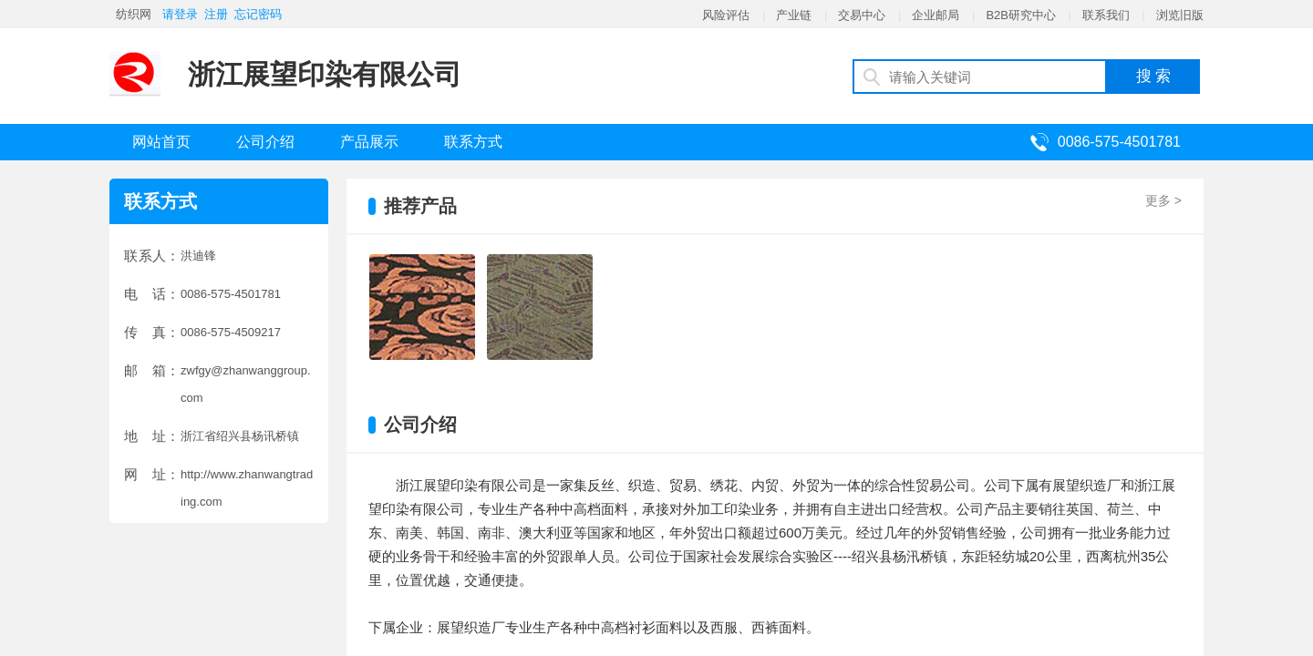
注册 (216, 14)
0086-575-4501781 (1119, 141)
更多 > (1163, 200)
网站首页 (161, 141)
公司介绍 (265, 141)
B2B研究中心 (1021, 15)
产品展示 (369, 141)
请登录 (180, 14)
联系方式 (473, 141)
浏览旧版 (1180, 15)
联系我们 (1106, 15)
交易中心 (861, 15)
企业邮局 (935, 15)
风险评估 (726, 15)
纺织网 (133, 14)
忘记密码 (258, 14)
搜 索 (1154, 76)
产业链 (794, 15)
